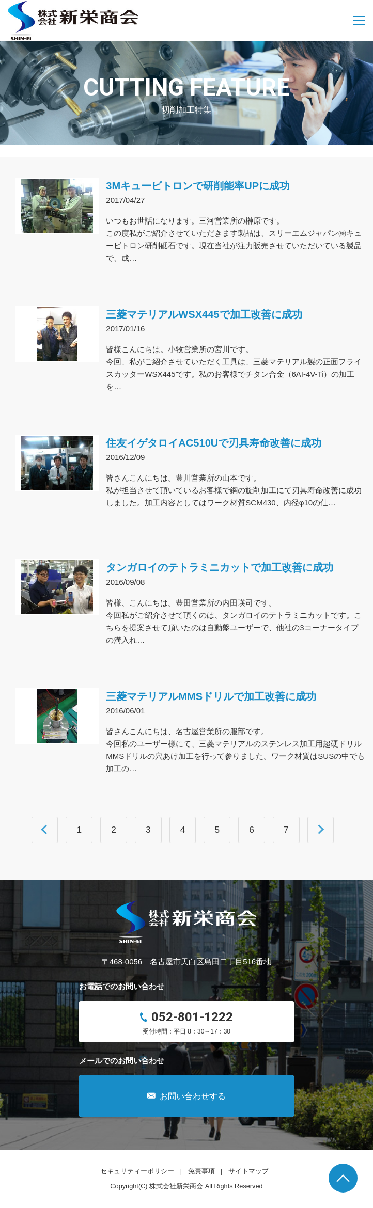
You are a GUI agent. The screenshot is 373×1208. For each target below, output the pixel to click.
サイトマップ (248, 1171)
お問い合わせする (186, 1096)
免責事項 (201, 1171)
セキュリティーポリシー (137, 1171)
